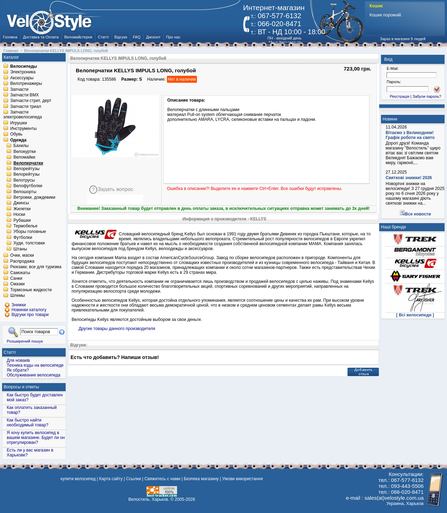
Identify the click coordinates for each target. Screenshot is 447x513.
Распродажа (22, 261)
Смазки (17, 284)
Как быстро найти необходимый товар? (27, 422)
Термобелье (25, 225)
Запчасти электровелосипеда (22, 115)
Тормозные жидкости (31, 289)
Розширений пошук (25, 341)
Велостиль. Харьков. (149, 499)
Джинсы (21, 203)
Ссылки (133, 478)
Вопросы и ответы (21, 386)
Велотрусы (24, 180)
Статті (103, 37)
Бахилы (20, 146)
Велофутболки (27, 186)
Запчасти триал (25, 106)
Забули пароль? (426, 96)
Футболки (22, 237)
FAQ (136, 37)
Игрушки (18, 122)
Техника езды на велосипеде (35, 365)
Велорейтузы (26, 168)
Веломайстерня (78, 37)
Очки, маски (22, 255)
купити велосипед (77, 478)
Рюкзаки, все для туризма (35, 267)
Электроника (23, 72)
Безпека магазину (201, 478)
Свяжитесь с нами (163, 478)
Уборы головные (29, 231)
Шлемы (17, 295)
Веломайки (24, 157)
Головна (10, 37)
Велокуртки (24, 151)
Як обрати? (18, 370)
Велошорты (24, 191)
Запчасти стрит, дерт (30, 100)
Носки (19, 214)
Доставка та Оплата (41, 37)
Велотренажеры (26, 83)
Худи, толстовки (29, 243)
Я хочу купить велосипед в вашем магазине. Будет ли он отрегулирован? (36, 437)
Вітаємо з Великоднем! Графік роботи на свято (410, 135)
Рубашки (22, 220)
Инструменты (23, 128)
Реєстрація (399, 96)
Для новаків (18, 360)
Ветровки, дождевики (34, 197)
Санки (16, 278)
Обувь (16, 134)
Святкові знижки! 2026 (409, 177)
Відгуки (121, 37)
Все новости (418, 214)
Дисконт (153, 37)
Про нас (173, 37)
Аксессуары (22, 77)
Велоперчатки (28, 163)
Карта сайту (111, 478)
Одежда (18, 140)
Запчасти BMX (24, 95)
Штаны (20, 249)
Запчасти (19, 89)
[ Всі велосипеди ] (415, 315)
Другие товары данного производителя (117, 328)
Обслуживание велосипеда (33, 375)
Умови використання (242, 478)
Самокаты (20, 272)
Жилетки (21, 208)
